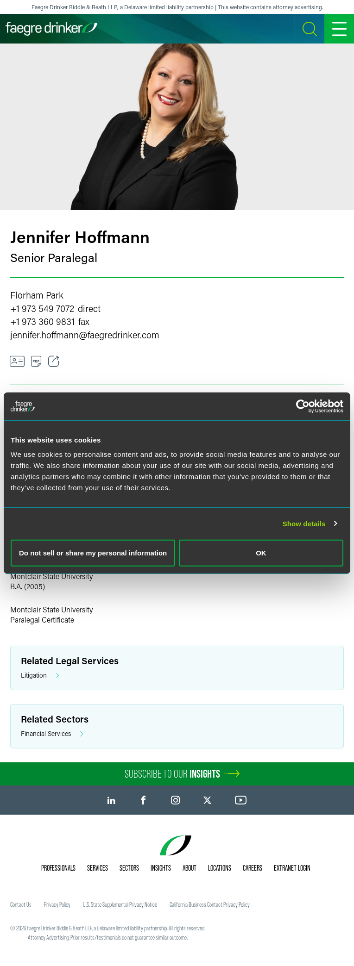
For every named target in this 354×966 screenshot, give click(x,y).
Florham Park (36, 295)
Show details (304, 523)
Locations (219, 868)
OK (261, 553)
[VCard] (17, 361)
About (189, 868)
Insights (161, 868)
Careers (252, 868)
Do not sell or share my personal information (93, 553)
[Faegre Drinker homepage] (51, 29)
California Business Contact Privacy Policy (210, 904)
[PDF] (36, 361)
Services (97, 868)
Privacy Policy (57, 904)
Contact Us (21, 904)
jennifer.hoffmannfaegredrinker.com (84, 335)
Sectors (129, 868)
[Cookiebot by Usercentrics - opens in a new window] (302, 406)
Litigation (40, 675)
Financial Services (52, 734)
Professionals (58, 868)
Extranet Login (292, 868)
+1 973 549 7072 (42, 308)
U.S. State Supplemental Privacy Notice (120, 904)
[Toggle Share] (54, 361)
